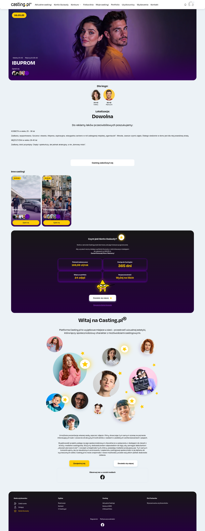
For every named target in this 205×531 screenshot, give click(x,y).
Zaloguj (19, 507)
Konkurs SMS (107, 506)
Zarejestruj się (79, 463)
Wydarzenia (142, 4)
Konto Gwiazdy (61, 4)
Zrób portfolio (107, 509)
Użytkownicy (128, 4)
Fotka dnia (88, 4)
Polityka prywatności (107, 519)
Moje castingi (102, 4)
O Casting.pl (62, 509)
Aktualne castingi (43, 4)
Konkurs (76, 4)
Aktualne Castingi (108, 503)
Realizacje (61, 503)
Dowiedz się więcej (102, 298)
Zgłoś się (26, 223)
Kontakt (154, 4)
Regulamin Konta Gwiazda (102, 305)
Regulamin (94, 519)
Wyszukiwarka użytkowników (157, 503)
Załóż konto (20, 503)
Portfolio (115, 4)
